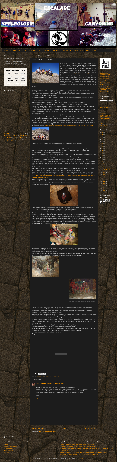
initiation (9, 137)
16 (102, 155)
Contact (94, 50)
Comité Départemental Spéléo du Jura (105, 119)
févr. (104, 188)
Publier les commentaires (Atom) (47, 431)
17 (102, 153)
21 (102, 143)
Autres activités (40, 376)
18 (102, 150)
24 (102, 137)
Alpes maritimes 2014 (17, 139)
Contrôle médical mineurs (10, 446)
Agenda (76, 50)
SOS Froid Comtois (105, 82)
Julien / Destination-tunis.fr (43, 383)
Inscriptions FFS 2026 (34, 50)
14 (102, 159)
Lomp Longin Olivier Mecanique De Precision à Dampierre (106, 88)
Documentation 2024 (9, 450)
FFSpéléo (102, 113)
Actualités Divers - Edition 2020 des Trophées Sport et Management (77, 446)
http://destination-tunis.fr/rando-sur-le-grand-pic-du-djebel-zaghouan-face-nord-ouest (69, 125)
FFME (101, 111)
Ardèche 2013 (22, 137)
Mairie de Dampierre (105, 80)
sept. (104, 174)
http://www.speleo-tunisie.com (83, 74)
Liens (81, 50)
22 (102, 141)
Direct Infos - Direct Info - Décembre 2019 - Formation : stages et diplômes (79, 454)
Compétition (24, 135)
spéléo (57, 376)
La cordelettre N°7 (8, 448)
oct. (104, 172)
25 (102, 134)
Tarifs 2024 (7, 452)
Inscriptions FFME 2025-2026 (18, 50)
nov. (104, 166)
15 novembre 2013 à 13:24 (58, 383)
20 (102, 146)
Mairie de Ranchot (104, 78)
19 (102, 148)
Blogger (81, 458)
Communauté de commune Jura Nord (105, 74)
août (104, 176)
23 (102, 139)
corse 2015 (7, 139)
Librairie (6, 444)
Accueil (6, 50)
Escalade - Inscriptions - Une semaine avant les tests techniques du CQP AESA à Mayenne (83, 452)
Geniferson (103, 84)
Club (15, 137)
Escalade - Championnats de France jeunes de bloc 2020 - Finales (77, 444)
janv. (104, 190)
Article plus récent (38, 428)
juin (104, 179)
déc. (104, 164)
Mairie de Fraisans (104, 76)
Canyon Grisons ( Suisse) (9, 140)
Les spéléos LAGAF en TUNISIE (108, 168)
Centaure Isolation (104, 91)
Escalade (7, 135)
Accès (87, 50)
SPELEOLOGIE (66, 50)
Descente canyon (104, 125)
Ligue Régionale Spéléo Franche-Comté (106, 116)
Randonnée (48, 376)
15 (102, 157)
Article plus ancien (89, 428)
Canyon (19, 134)
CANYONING (56, 50)
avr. (104, 183)
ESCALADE (46, 50)
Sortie (53, 376)
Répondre (38, 398)
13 (102, 162)
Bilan (25, 139)
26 (102, 132)
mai (104, 181)
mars (104, 185)
